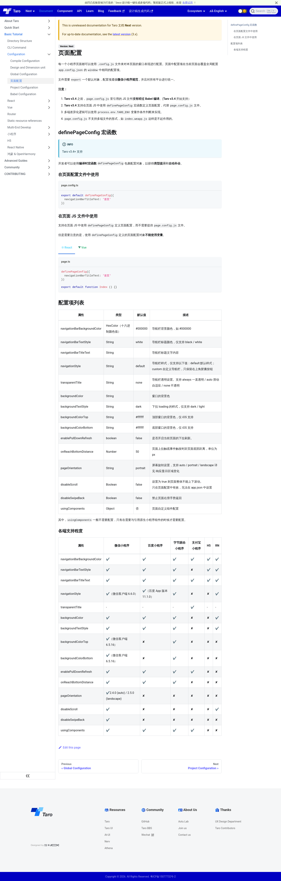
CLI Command (16, 47)
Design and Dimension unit (27, 67)
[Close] (276, 2)
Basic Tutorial (13, 34)
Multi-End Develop (19, 127)
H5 (9, 140)
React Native (15, 147)
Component (64, 11)
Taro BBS (146, 828)
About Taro (11, 21)
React (11, 101)
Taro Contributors (225, 828)
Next (29, 11)
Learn (89, 11)
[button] (242, 11)
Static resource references (24, 121)
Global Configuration (23, 74)
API (79, 11)
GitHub (145, 821)
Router (11, 114)
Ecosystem (195, 11)
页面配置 (16, 81)
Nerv (107, 841)
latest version (122, 34)
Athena (109, 848)
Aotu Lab (183, 821)
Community (12, 167)
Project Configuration (24, 87)
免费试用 (187, 2)
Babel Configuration (23, 94)
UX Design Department (228, 821)
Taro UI (109, 828)
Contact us (184, 834)
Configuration (16, 54)
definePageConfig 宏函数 (244, 24)
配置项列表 (237, 43)
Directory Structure (19, 41)
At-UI (107, 834)
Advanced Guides (15, 160)
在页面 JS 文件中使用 (245, 37)
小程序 (11, 134)
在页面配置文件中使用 (246, 31)
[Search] (263, 11)
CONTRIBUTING (14, 174)
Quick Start (11, 27)
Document (46, 11)
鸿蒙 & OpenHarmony (21, 154)
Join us (182, 828)
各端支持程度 (241, 49)
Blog (101, 11)
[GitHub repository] (233, 11)
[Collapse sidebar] (27, 775)
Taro (107, 821)
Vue (9, 107)
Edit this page (69, 747)
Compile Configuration (25, 61)
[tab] (66, 248)
